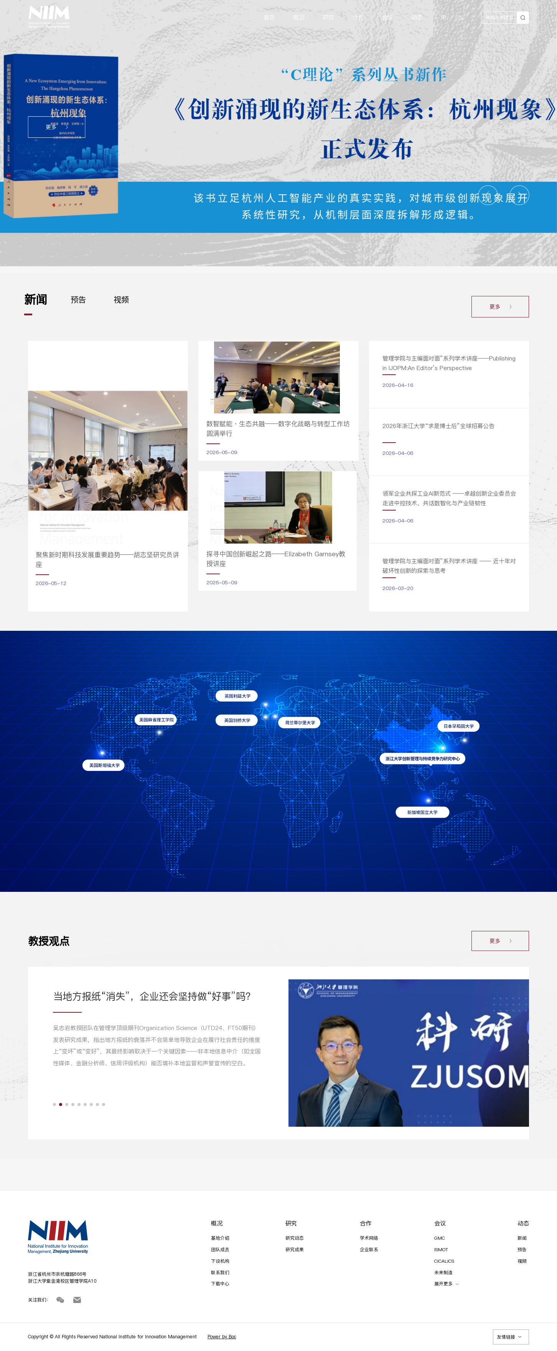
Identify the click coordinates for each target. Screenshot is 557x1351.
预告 (522, 1249)
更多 (57, 127)
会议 (387, 17)
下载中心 (220, 1283)
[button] (488, 195)
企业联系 (369, 1249)
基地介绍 (220, 1238)
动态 (417, 17)
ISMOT (441, 1249)
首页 (269, 17)
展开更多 (446, 1283)
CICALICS (444, 1261)
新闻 (522, 1238)
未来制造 (443, 1272)
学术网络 (369, 1238)
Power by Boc (222, 1336)
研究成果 (294, 1249)
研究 (328, 17)
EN (459, 17)
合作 (358, 17)
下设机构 (220, 1261)
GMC (439, 1238)
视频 (522, 1261)
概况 (299, 17)
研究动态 (294, 1238)
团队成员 (220, 1249)
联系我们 (220, 1272)
